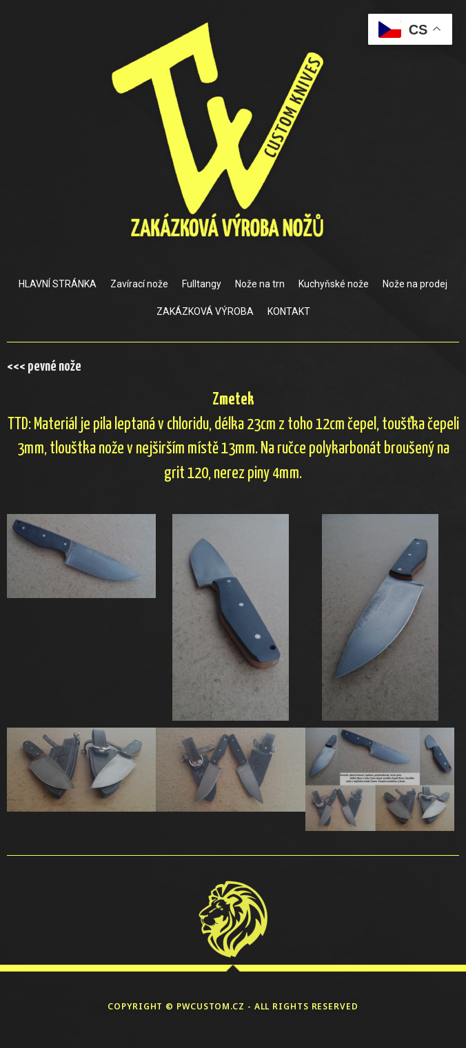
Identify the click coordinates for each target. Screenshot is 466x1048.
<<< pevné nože (44, 366)
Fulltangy (201, 283)
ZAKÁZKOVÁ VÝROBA (205, 311)
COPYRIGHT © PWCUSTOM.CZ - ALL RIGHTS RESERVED (233, 1006)
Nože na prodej (415, 283)
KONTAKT (288, 311)
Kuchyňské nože (333, 283)
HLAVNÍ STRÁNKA (58, 283)
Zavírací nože (139, 283)
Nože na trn (260, 283)
